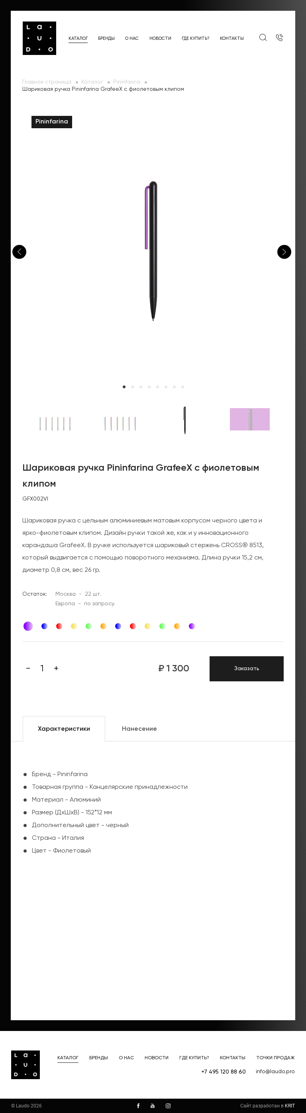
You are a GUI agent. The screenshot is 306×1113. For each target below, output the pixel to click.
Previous (19, 252)
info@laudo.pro (275, 1071)
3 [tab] (140, 386)
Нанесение (139, 729)
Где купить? (196, 38)
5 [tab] (157, 386)
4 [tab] (149, 386)
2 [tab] (132, 386)
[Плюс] (56, 668)
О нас (132, 38)
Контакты (232, 38)
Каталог (78, 38)
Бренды (106, 38)
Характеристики (64, 729)
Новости (160, 38)
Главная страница (46, 82)
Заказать (246, 668)
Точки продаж (275, 1058)
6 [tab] (166, 386)
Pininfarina (126, 82)
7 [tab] (174, 386)
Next (284, 252)
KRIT (290, 1106)
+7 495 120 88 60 (223, 1072)
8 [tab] (182, 386)
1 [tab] (124, 386)
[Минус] (28, 668)
